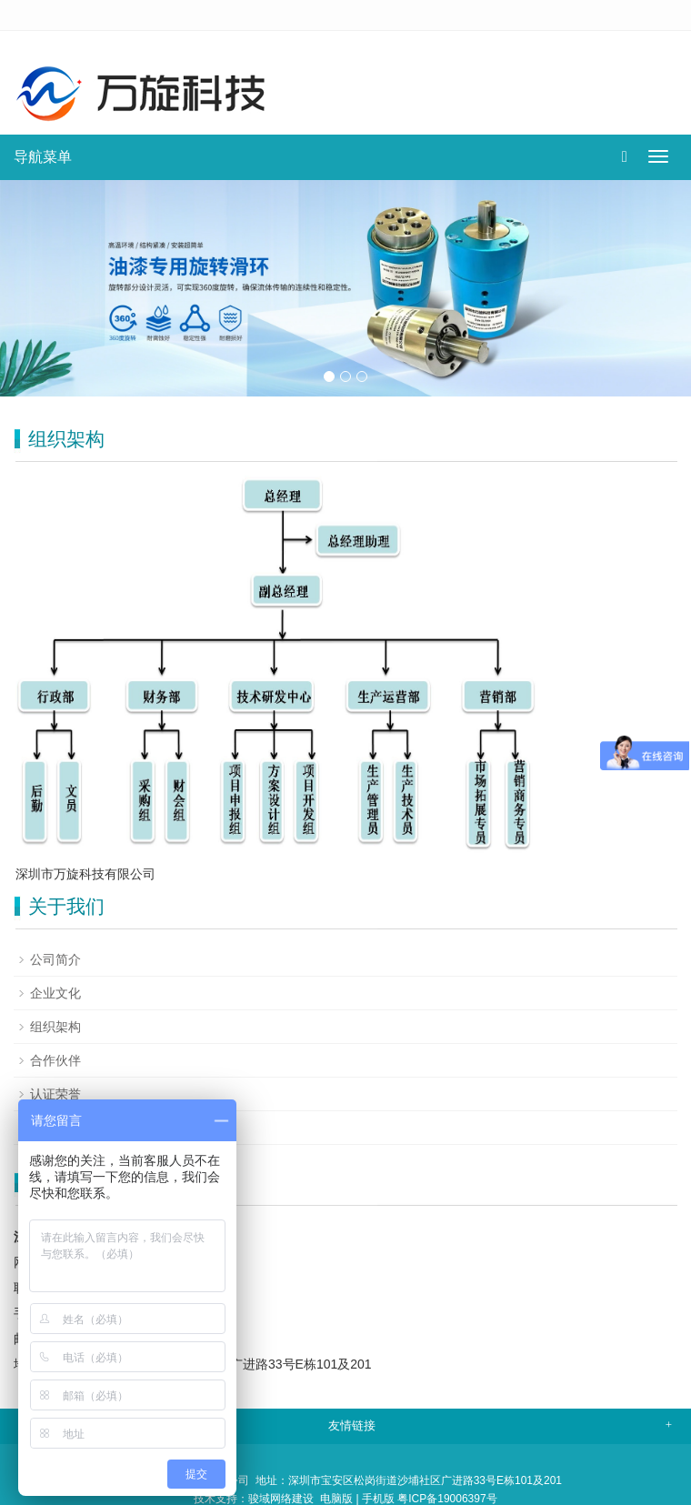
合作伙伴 (55, 1060)
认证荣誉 (55, 1094)
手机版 (378, 1498)
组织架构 (55, 1026)
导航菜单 (43, 157)
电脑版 (336, 1498)
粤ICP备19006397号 (446, 1498)
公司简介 (55, 959)
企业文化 (55, 993)
